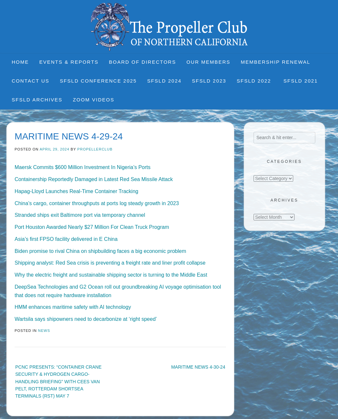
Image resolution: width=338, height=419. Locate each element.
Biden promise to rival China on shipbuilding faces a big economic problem (100, 251)
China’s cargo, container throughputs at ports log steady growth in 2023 (97, 203)
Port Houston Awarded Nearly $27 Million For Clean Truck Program (92, 227)
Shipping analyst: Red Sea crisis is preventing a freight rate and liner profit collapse (110, 263)
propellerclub (94, 149)
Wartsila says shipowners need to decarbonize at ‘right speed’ (86, 319)
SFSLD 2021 (300, 81)
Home (20, 62)
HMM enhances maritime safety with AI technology (73, 307)
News (44, 331)
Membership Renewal (275, 62)
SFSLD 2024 (164, 81)
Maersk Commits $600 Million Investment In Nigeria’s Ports (83, 167)
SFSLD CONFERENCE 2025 (98, 81)
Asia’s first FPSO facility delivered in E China (66, 239)
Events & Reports (69, 62)
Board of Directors (142, 62)
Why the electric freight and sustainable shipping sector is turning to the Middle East (111, 275)
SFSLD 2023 (209, 81)
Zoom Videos (93, 99)
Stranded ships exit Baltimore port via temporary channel (80, 215)
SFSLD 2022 (255, 81)
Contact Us (30, 81)
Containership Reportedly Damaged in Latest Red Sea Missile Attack (94, 179)
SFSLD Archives (37, 99)
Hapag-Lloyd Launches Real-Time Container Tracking (76, 191)
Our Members (208, 62)
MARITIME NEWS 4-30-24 (198, 367)
